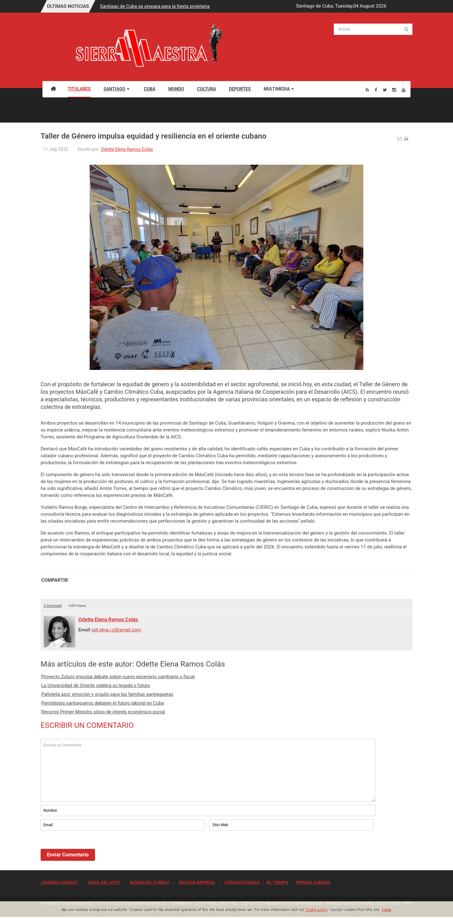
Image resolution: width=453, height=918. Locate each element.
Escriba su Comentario (208, 770)
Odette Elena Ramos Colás (127, 149)
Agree (386, 910)
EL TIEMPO (277, 882)
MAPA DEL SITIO (104, 882)
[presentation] (88, 849)
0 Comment (53, 606)
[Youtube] (403, 90)
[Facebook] (376, 90)
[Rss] (367, 90)
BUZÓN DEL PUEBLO (149, 882)
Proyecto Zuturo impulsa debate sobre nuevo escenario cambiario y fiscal (118, 676)
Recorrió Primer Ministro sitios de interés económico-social (103, 712)
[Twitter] (385, 90)
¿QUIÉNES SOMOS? (59, 882)
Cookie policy (316, 910)
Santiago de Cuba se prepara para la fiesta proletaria (155, 6)
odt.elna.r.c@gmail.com (116, 630)
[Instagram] (394, 90)
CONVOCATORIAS (242, 882)
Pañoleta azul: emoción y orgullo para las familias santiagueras (107, 694)
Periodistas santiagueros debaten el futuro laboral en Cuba (102, 703)
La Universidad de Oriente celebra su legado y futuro (95, 685)
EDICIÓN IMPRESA (197, 882)
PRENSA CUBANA (313, 882)
